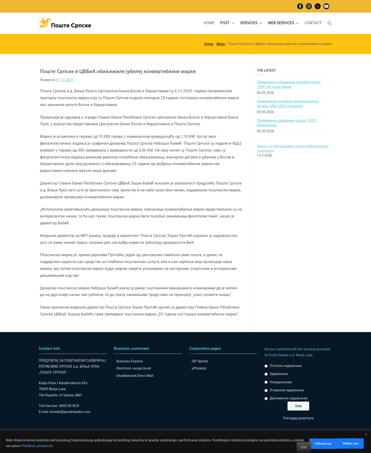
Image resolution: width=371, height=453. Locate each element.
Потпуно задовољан (286, 366)
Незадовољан (281, 382)
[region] (185, 441)
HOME (208, 23)
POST (227, 23)
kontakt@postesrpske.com (70, 412)
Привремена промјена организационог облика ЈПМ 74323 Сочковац (288, 103)
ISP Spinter (200, 361)
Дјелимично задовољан (289, 398)
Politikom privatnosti (48, 446)
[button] (232, 23)
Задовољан (279, 374)
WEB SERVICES (283, 23)
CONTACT (313, 23)
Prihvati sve (349, 443)
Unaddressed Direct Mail (134, 376)
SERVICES (251, 23)
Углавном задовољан (287, 390)
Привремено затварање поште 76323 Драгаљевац (286, 123)
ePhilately (199, 368)
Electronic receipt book (133, 368)
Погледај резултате (298, 418)
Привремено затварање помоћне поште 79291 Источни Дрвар (289, 84)
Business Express (129, 361)
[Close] (366, 434)
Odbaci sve (317, 443)
